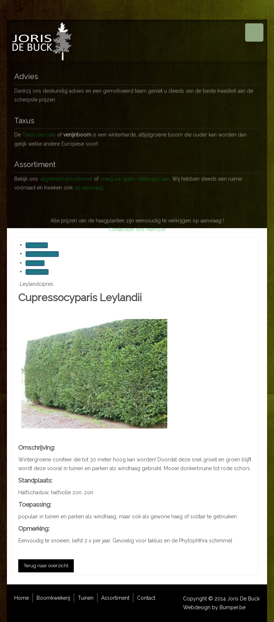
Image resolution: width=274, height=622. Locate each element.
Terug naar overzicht (46, 565)
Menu (254, 32)
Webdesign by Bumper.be (214, 607)
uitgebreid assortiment (65, 177)
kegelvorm (37, 271)
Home (21, 598)
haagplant (36, 245)
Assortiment (115, 598)
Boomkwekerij (53, 598)
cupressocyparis (42, 254)
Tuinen (86, 598)
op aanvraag (88, 186)
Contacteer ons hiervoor (137, 237)
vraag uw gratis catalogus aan (135, 177)
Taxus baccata (39, 133)
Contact (146, 598)
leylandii (35, 263)
